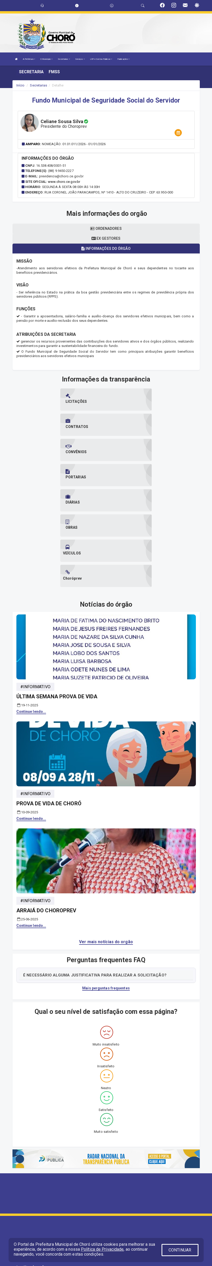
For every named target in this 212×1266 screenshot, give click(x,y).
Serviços (80, 59)
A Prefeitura (29, 59)
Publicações (123, 59)
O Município (46, 59)
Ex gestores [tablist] (106, 238)
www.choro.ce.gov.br (64, 182)
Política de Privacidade (102, 1249)
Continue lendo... (31, 610)
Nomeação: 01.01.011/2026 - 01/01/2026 (74, 144)
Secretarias (64, 59)
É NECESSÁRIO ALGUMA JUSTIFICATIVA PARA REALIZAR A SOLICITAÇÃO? (94, 874)
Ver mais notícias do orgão (106, 840)
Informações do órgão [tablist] (105, 248)
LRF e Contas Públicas (101, 59)
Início (20, 85)
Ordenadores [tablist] (105, 228)
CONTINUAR (180, 1250)
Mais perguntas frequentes (106, 887)
